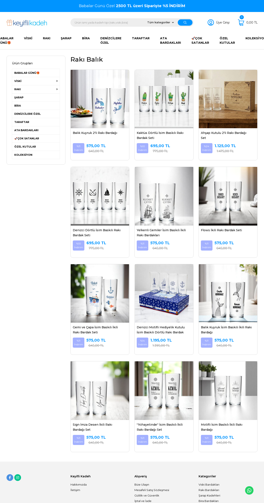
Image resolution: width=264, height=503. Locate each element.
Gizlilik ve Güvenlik (146, 495)
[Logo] (27, 23)
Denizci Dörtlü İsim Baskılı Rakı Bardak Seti (97, 232)
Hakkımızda (78, 484)
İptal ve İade (142, 501)
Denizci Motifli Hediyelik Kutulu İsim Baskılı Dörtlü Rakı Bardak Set (161, 330)
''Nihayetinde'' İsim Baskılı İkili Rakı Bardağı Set (160, 427)
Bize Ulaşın (141, 484)
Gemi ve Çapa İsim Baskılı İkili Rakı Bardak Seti (95, 329)
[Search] (132, 22)
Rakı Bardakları (209, 490)
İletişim (75, 490)
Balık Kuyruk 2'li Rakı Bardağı (95, 133)
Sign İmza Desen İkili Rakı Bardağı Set (92, 427)
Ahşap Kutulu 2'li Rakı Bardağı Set (223, 135)
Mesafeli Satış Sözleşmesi (151, 490)
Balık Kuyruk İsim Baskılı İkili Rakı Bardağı (226, 329)
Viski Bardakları (209, 484)
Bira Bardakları (209, 501)
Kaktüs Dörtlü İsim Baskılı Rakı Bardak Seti (160, 135)
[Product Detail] (100, 72)
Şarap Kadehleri (209, 495)
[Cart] (248, 22)
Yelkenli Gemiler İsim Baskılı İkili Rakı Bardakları (161, 232)
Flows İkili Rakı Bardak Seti (221, 230)
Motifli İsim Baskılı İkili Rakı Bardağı (221, 427)
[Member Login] (219, 22)
